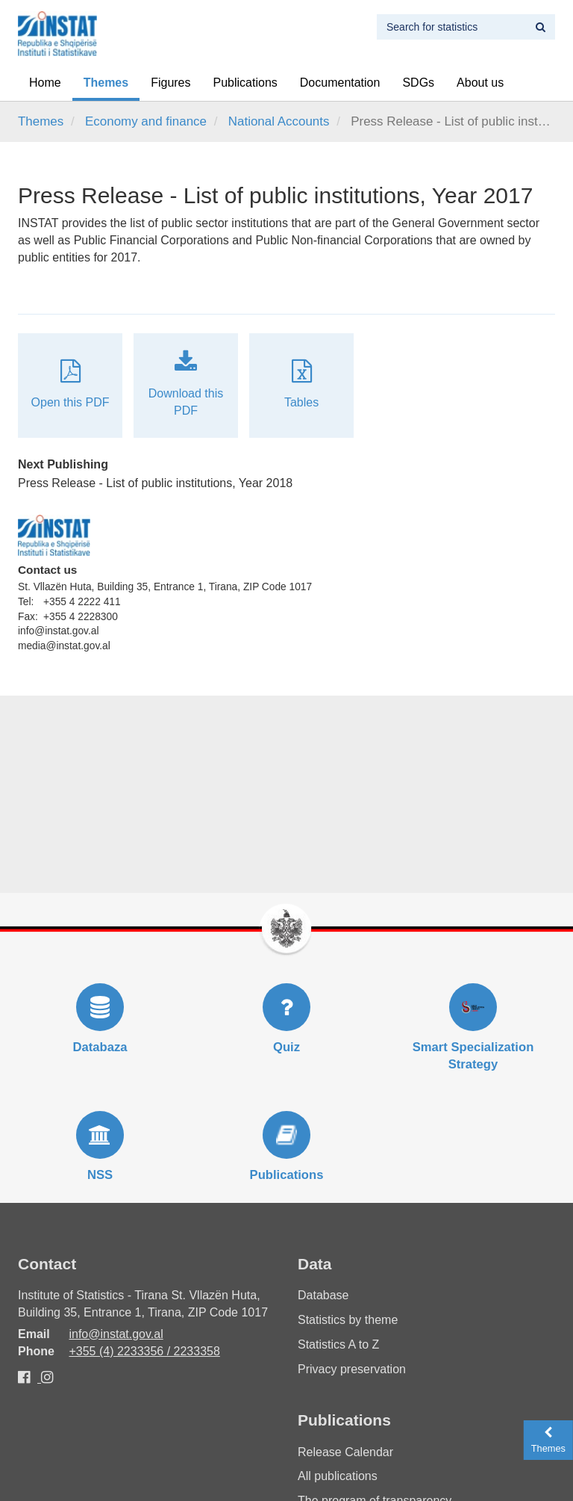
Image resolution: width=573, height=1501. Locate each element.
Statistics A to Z (338, 1344)
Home (45, 82)
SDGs (418, 82)
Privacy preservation (352, 1369)
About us (480, 82)
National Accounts (279, 121)
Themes (106, 82)
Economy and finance (146, 121)
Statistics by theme (348, 1319)
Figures (170, 82)
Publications (245, 82)
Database (323, 1295)
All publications (338, 1476)
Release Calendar (345, 1452)
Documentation (340, 82)
